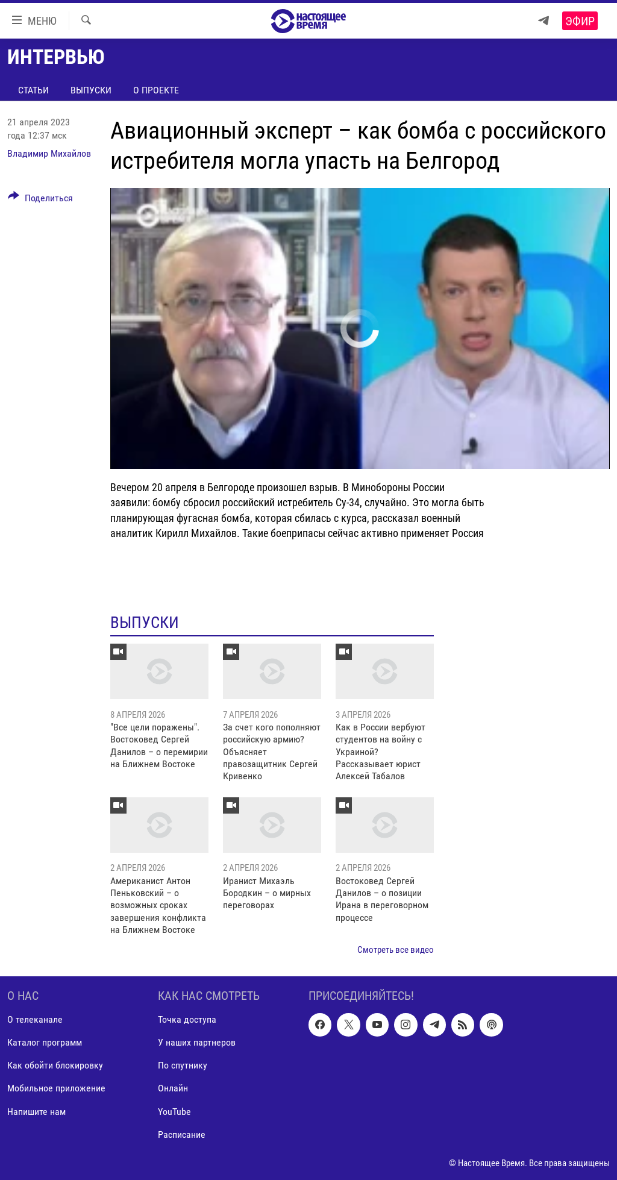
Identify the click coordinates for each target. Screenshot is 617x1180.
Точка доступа (187, 1019)
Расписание (181, 1134)
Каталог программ (44, 1042)
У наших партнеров (197, 1042)
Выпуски (90, 90)
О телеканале (35, 1019)
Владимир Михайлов (49, 153)
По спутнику (182, 1065)
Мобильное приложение (56, 1088)
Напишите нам (36, 1111)
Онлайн (173, 1088)
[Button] (40, 200)
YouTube (174, 1111)
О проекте (156, 90)
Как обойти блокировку (55, 1065)
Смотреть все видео (395, 949)
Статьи (33, 90)
